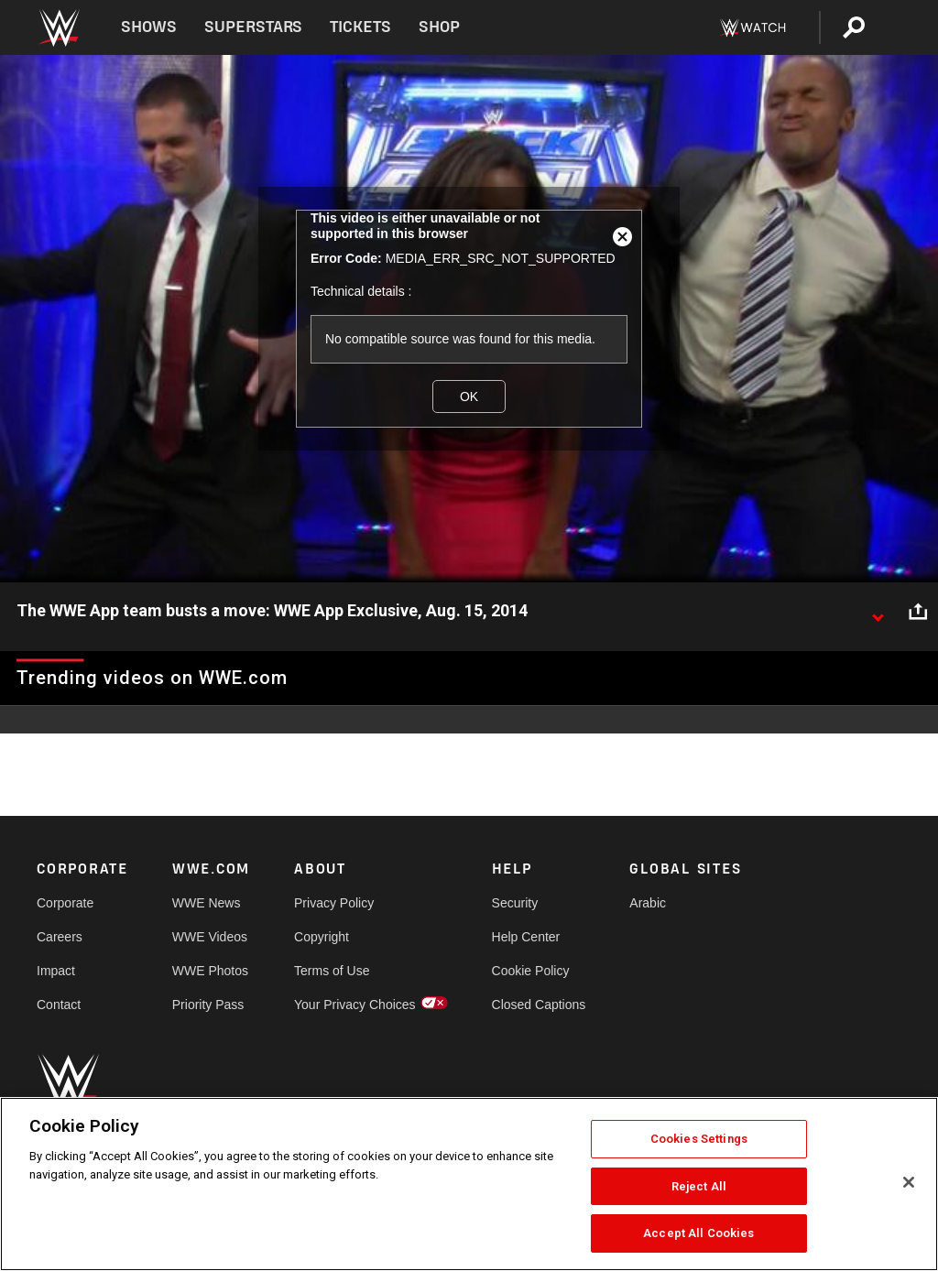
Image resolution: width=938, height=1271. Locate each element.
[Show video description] (877, 612)
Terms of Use (331, 970)
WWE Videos (209, 936)
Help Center (526, 936)
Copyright (321, 936)
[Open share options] (918, 612)
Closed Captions (539, 1004)
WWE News (206, 903)
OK (469, 396)
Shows (149, 27)
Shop (439, 27)
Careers (59, 936)
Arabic (647, 903)
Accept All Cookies (698, 1233)
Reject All (698, 1186)
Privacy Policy (334, 903)
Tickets (360, 27)
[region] (469, 1184)
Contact (59, 1004)
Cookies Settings (698, 1139)
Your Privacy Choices (355, 1004)
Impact (56, 970)
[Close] (909, 1182)
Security (515, 903)
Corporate (65, 903)
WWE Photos (210, 970)
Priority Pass (208, 1004)
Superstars (253, 27)
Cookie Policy (531, 970)
